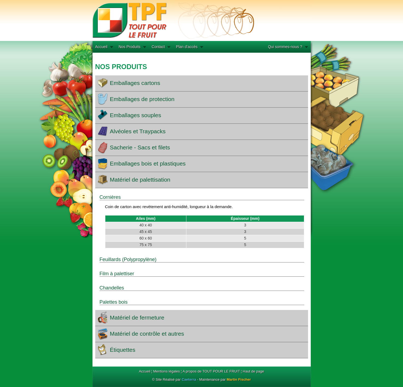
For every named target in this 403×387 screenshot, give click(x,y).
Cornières (110, 197)
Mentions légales (166, 371)
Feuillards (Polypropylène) (128, 259)
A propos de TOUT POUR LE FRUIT (211, 371)
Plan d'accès (187, 47)
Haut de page (253, 371)
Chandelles (112, 288)
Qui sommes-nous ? (285, 47)
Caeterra (189, 379)
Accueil (101, 47)
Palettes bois (114, 302)
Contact (158, 47)
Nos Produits (130, 47)
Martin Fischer (239, 379)
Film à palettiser (117, 273)
